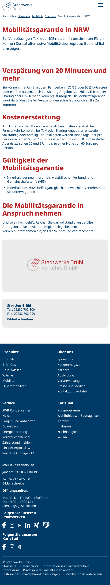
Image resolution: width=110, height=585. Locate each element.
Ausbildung (65, 375)
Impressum (11, 569)
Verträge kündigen (16, 452)
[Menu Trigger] (101, 5)
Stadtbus (50, 16)
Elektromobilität (14, 385)
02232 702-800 (19, 478)
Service (8, 402)
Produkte (10, 351)
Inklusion (64, 425)
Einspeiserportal (14, 447)
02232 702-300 (24, 309)
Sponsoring (65, 359)
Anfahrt (63, 420)
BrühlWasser (11, 370)
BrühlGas (9, 364)
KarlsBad (65, 402)
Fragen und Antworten (19, 420)
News (6, 415)
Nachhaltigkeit (68, 431)
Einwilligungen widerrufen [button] (83, 573)
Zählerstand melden (17, 441)
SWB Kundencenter (16, 410)
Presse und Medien (71, 385)
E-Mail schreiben (20, 319)
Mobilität (37, 16)
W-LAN (62, 436)
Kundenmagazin (69, 364)
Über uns (65, 351)
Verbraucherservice (16, 436)
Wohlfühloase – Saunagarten (78, 415)
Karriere (63, 370)
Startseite (24, 16)
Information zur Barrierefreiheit (66, 565)
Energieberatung (14, 431)
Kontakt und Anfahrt (72, 391)
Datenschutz (29, 565)
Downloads (10, 425)
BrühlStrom (10, 359)
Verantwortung (68, 380)
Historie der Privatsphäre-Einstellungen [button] (31, 573)
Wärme (7, 375)
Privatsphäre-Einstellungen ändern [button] (49, 569)
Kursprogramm (68, 410)
